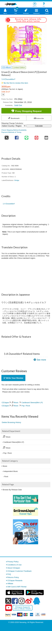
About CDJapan (13, 568)
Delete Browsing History (11, 422)
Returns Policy (13, 577)
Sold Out (18, 105)
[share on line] (26, 137)
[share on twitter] (6, 137)
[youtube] (8, 607)
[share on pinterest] (36, 137)
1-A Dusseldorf (8, 79)
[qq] (36, 600)
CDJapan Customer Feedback (19, 571)
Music (16, 402)
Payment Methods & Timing (11, 132)
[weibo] (28, 600)
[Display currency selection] (2, 94)
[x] (8, 600)
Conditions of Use (14, 565)
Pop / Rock (25, 406)
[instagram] (21, 600)
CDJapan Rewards (14, 580)
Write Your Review (13, 378)
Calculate (39, 126)
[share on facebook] (16, 137)
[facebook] (15, 600)
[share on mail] (46, 137)
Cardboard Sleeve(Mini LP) (32, 402)
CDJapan (5, 402)
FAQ (9, 574)
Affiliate (10, 583)
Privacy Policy (13, 562)
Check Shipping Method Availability (14, 130)
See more (41, 360)
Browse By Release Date (12, 490)
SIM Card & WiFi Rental (16, 587)
